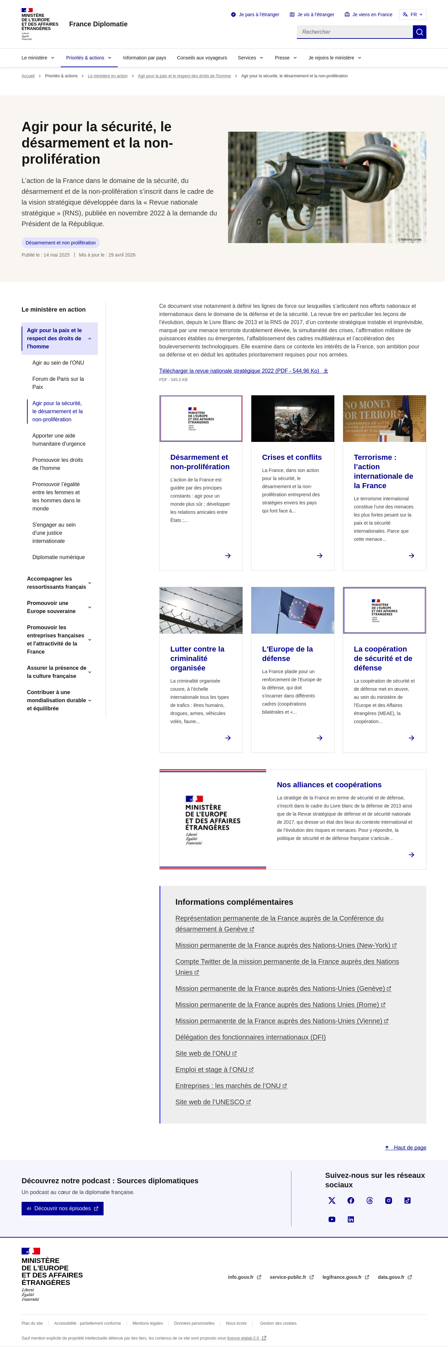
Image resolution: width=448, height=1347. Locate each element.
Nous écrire (236, 1323)
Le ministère (34, 57)
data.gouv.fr (392, 1277)
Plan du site (32, 1323)
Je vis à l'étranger (316, 14)
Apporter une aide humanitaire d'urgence (59, 440)
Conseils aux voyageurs (202, 57)
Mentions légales (148, 1323)
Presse (282, 57)
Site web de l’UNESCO (210, 1102)
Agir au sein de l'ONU (58, 363)
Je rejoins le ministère (331, 57)
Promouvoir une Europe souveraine (51, 607)
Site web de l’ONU (202, 1053)
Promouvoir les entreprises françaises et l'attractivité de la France (55, 640)
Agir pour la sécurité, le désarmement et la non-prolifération (57, 411)
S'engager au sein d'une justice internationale (54, 533)
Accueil (28, 76)
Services (247, 57)
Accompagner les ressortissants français (56, 583)
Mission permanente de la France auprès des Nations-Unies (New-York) (282, 945)
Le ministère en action (108, 76)
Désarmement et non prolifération (61, 242)
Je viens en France (372, 14)
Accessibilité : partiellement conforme (87, 1323)
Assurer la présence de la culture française (56, 672)
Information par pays (144, 57)
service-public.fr (289, 1277)
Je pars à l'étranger (259, 14)
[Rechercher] (355, 32)
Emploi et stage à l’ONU (211, 1069)
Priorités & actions (85, 57)
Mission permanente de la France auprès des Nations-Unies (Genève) (280, 988)
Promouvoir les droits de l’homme (57, 464)
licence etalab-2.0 (243, 1338)
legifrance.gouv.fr (343, 1277)
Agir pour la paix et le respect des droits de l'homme (184, 76)
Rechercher (419, 32)
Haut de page (409, 1148)
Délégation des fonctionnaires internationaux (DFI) (250, 1037)
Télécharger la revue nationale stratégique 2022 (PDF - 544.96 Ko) (240, 371)
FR (414, 14)
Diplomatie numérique (58, 557)
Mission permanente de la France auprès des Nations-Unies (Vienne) (278, 1021)
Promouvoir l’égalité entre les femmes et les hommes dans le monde (56, 496)
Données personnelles (194, 1323)
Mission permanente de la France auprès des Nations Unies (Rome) (277, 1004)
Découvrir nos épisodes (62, 1208)
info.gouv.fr (241, 1277)
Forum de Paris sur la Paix (58, 383)
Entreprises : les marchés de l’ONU (228, 1085)
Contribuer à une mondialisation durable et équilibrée (56, 700)
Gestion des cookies (278, 1323)
